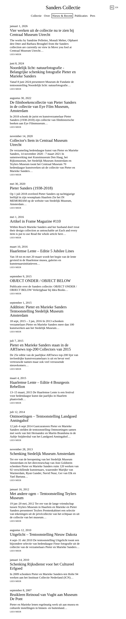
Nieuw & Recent (62, 15)
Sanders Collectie (63, 7)
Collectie (36, 15)
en (116, 7)
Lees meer (15, 54)
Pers (92, 15)
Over (47, 15)
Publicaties (81, 15)
